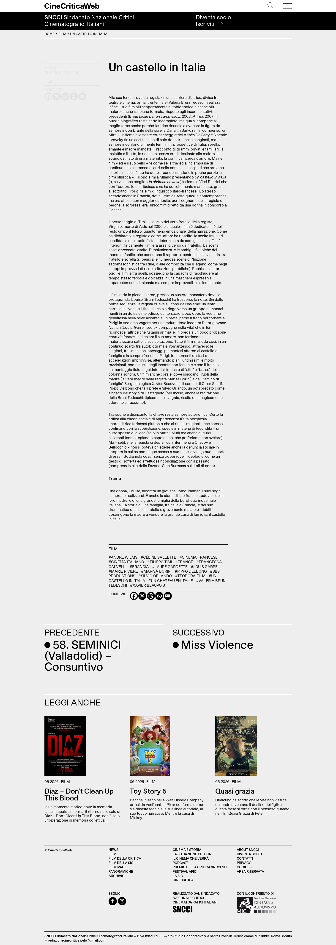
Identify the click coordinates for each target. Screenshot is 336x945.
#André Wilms (123, 557)
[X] (142, 596)
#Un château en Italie (170, 580)
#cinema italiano (126, 562)
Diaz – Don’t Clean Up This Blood (79, 794)
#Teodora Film (190, 576)
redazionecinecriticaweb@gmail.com (76, 940)
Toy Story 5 (148, 791)
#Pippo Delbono (191, 571)
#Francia (139, 566)
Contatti (245, 858)
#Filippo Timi (159, 562)
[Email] (168, 596)
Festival (116, 867)
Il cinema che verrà (191, 858)
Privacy (244, 863)
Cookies (244, 867)
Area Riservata (250, 871)
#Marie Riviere (123, 571)
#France (184, 562)
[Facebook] (134, 596)
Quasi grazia (234, 791)
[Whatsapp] (159, 596)
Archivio (117, 876)
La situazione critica (192, 854)
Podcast (180, 863)
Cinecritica (183, 880)
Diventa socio (213, 20)
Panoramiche (121, 871)
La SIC (178, 876)
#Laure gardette (170, 566)
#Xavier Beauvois (147, 585)
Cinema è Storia (187, 850)
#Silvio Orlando (155, 576)
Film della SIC (121, 863)
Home (49, 34)
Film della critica (125, 858)
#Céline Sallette (158, 557)
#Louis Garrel (205, 566)
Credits (286, 936)
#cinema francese (198, 557)
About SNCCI (248, 850)
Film (62, 34)
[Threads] (151, 596)
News (113, 850)
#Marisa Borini (156, 571)
